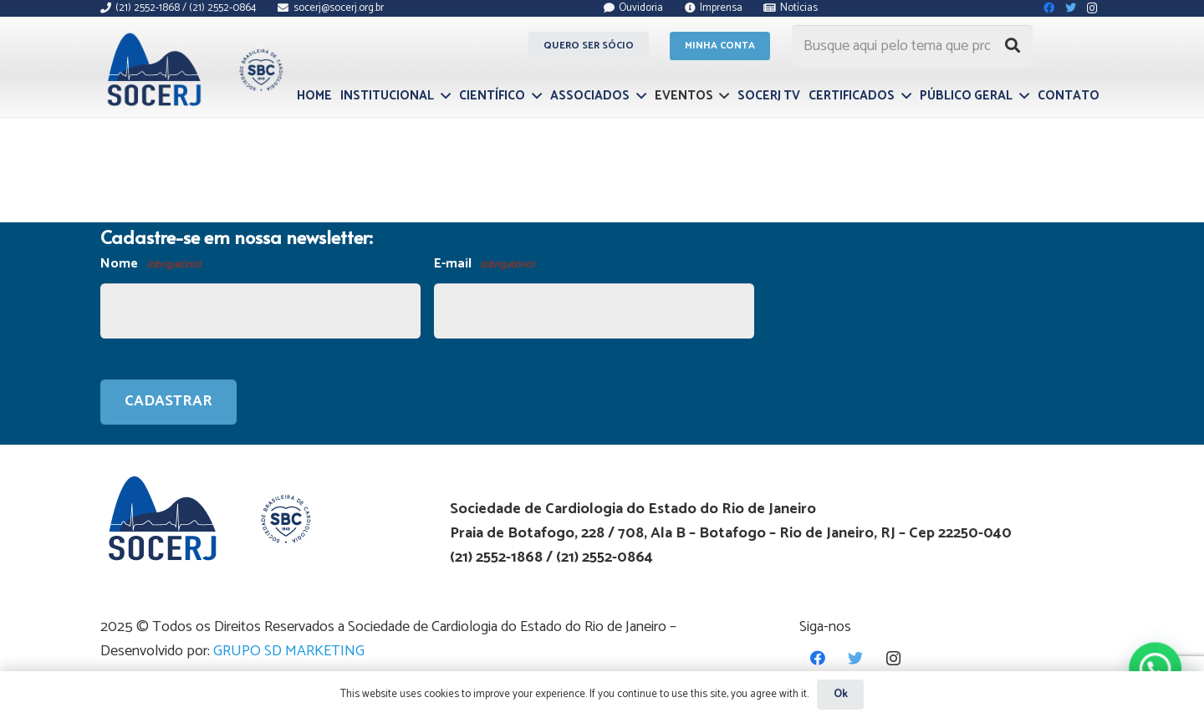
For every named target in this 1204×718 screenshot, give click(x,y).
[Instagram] (893, 658)
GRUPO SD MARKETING (289, 651)
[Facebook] (818, 658)
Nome (150, 264)
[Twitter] (856, 658)
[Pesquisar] (1012, 46)
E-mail (484, 264)
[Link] (192, 69)
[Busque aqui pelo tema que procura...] (912, 46)
